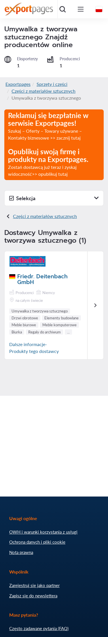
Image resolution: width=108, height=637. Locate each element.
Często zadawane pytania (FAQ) (39, 628)
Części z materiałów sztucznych (43, 91)
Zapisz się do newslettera (33, 595)
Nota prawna (21, 552)
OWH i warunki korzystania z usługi (43, 531)
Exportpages (18, 84)
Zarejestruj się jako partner (34, 585)
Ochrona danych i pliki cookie (37, 542)
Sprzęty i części (52, 84)
